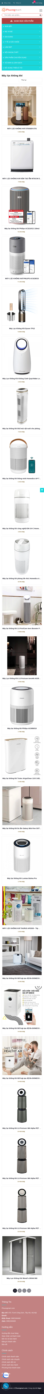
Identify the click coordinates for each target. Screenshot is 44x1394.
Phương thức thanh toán (11, 1368)
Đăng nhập (6, 3)
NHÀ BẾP (7, 26)
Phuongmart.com (21, 1388)
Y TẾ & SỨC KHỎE (11, 42)
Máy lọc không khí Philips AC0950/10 (22, 728)
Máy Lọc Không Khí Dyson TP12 (22, 328)
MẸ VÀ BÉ (8, 31)
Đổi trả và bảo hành (9, 1339)
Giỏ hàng (37, 3)
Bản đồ (4, 1344)
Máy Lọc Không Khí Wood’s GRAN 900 (22, 1278)
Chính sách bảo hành (10, 1365)
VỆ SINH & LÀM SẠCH (12, 63)
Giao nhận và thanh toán (11, 1336)
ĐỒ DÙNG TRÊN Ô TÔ (12, 68)
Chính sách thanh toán (10, 1356)
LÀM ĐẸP (7, 47)
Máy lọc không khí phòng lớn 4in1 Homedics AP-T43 (23, 578)
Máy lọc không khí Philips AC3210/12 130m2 (21, 228)
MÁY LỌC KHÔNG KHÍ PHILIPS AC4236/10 (22, 278)
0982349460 (16, 1318)
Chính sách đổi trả (9, 1362)
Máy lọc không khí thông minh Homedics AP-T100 (22, 478)
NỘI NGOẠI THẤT (10, 52)
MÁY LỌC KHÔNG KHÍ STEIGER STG (22, 129)
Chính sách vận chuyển (11, 1359)
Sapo (39, 1388)
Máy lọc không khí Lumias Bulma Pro (22, 878)
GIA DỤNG (8, 37)
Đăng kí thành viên (9, 1342)
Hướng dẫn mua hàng (10, 1333)
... (24, 1290)
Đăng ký (17, 3)
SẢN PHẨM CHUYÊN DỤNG (14, 57)
